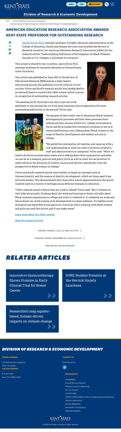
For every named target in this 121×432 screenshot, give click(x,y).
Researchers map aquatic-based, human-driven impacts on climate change (30, 316)
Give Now (95, 4)
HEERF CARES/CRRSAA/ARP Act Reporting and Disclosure (89, 396)
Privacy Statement (72, 403)
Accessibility (70, 379)
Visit (82, 4)
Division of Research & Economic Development (60, 14)
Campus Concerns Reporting (77, 386)
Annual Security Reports (75, 382)
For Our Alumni (71, 389)
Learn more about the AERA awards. (35, 214)
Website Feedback (72, 410)
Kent (7, 21)
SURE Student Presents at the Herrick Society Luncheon (86, 280)
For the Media (71, 393)
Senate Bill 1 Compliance (75, 407)
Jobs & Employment (73, 400)
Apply (71, 4)
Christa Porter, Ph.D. (33, 42)
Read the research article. (29, 220)
